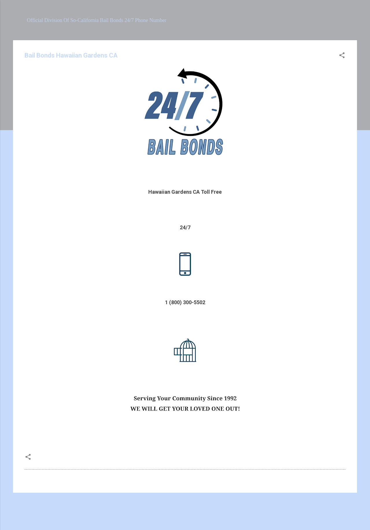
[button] (341, 56)
